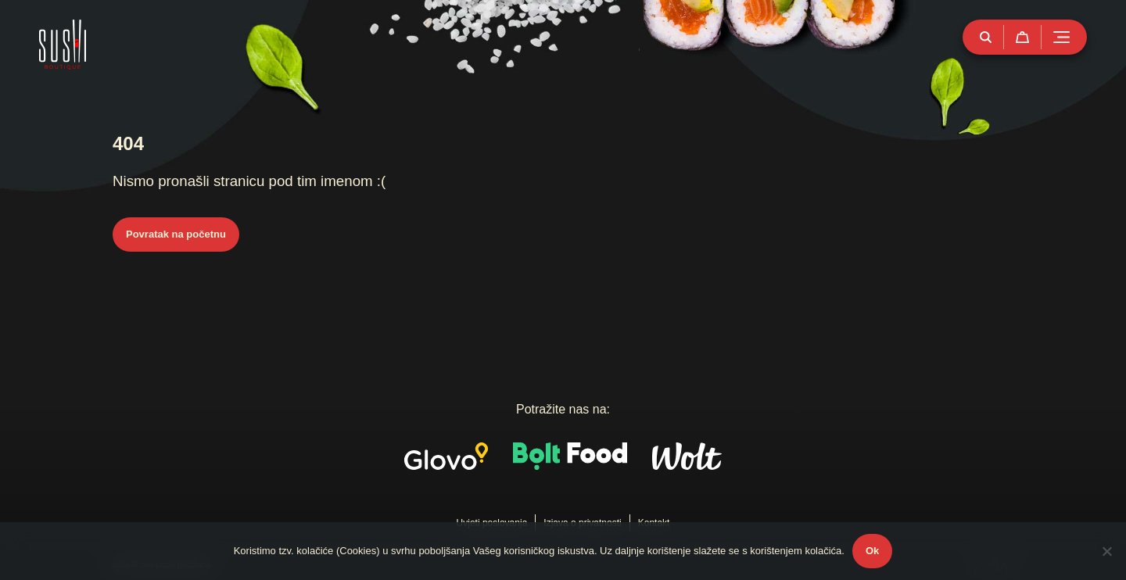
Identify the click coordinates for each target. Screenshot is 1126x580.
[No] (1106, 551)
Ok (872, 551)
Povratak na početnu (176, 234)
